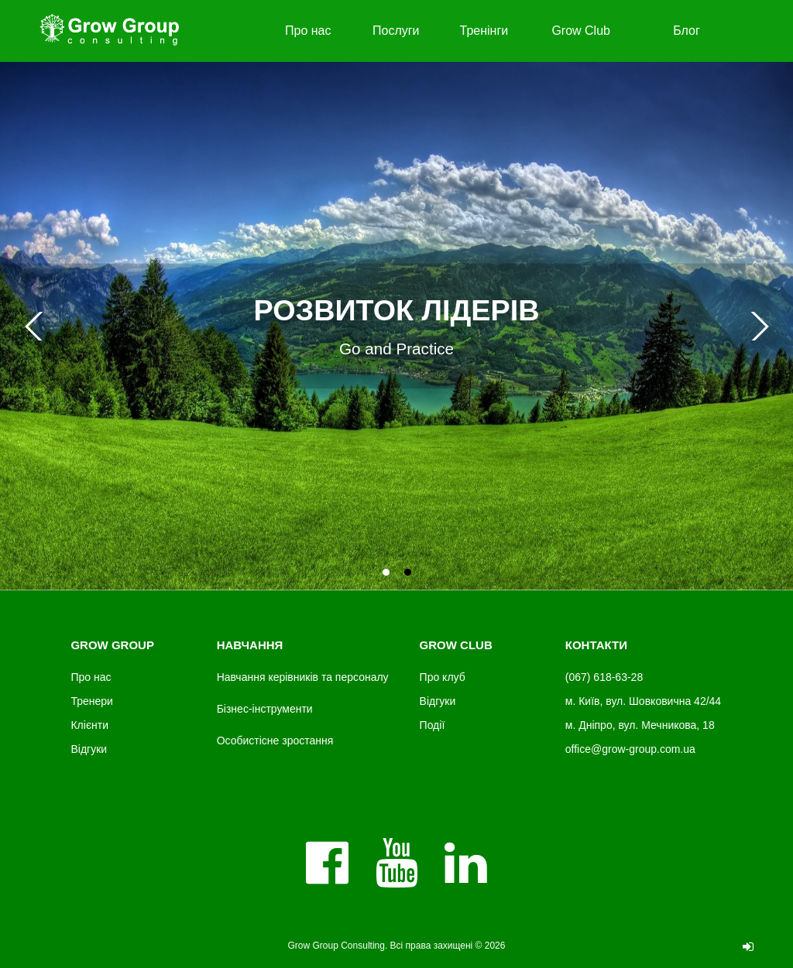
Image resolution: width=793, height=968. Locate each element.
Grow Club (580, 30)
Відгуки (88, 749)
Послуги (396, 30)
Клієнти (89, 725)
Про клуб (442, 677)
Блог (686, 30)
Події (432, 725)
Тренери (91, 701)
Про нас (308, 30)
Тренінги (484, 30)
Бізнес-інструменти (265, 709)
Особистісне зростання (275, 740)
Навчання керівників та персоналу (303, 677)
